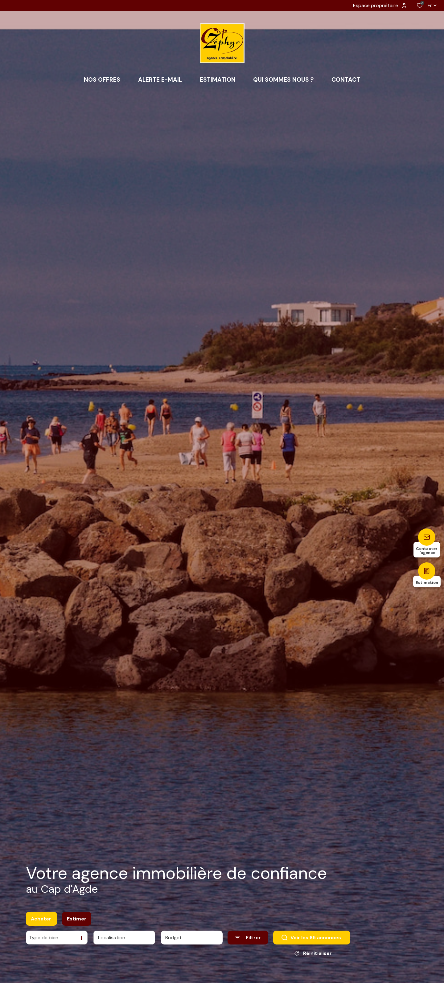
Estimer (76, 921)
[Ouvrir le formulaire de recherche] (248, 941)
